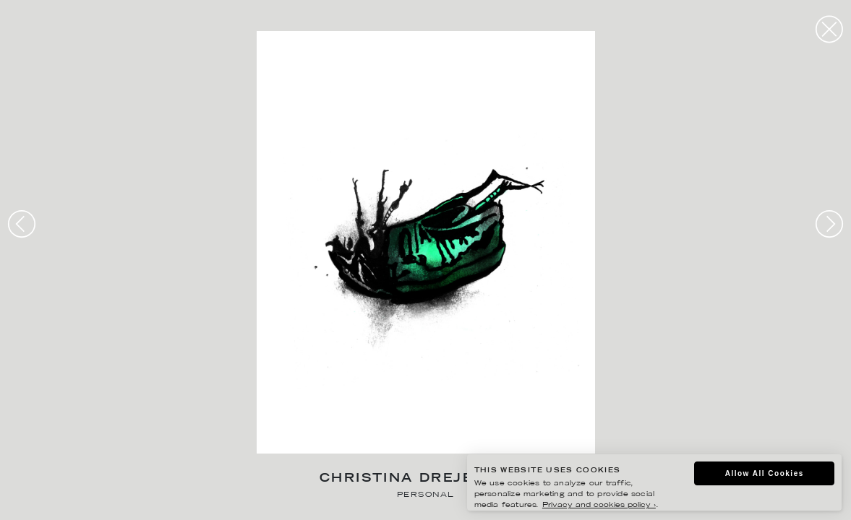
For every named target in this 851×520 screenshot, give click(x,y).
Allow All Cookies (764, 473)
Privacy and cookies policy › (599, 505)
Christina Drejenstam (425, 479)
